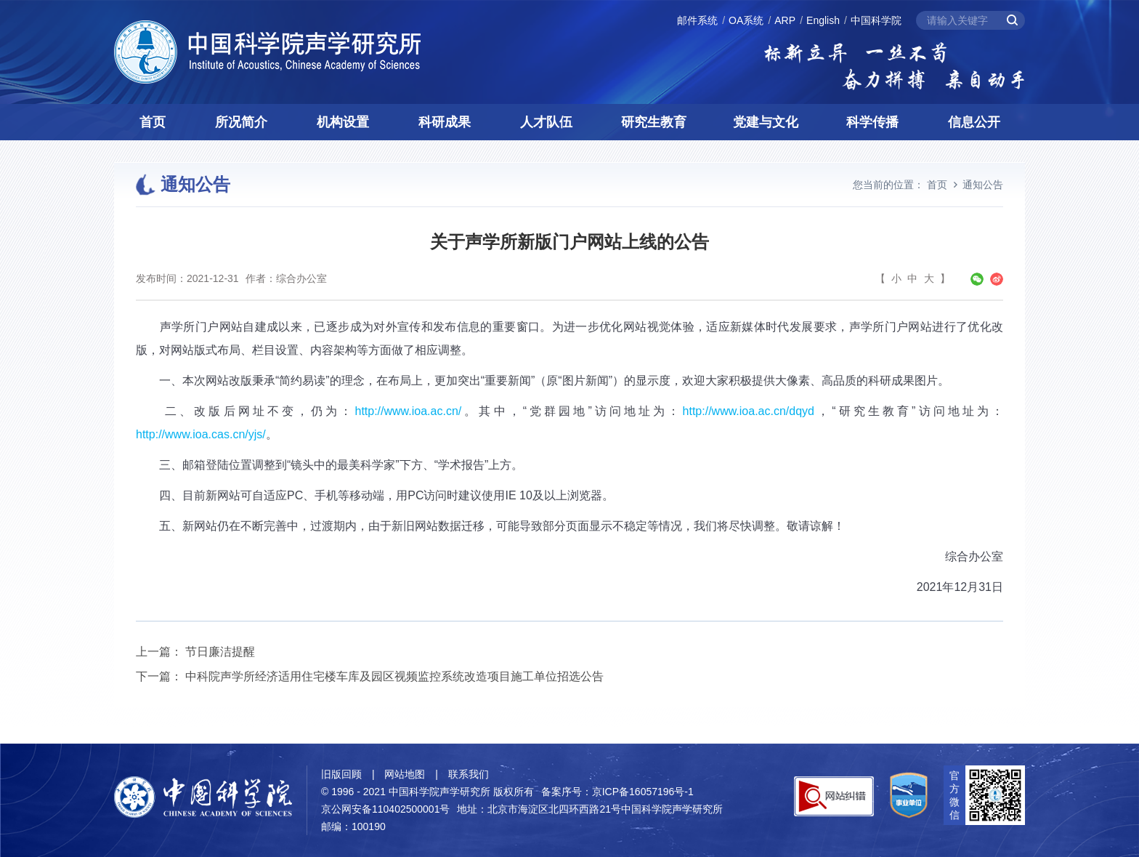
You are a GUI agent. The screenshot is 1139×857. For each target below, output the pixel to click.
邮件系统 (697, 20)
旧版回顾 (341, 774)
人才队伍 (546, 122)
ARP (784, 20)
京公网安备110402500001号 (385, 809)
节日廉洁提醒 (220, 651)
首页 (152, 122)
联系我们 (468, 774)
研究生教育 (653, 122)
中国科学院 (876, 20)
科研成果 (444, 122)
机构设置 (343, 122)
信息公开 (974, 122)
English (823, 20)
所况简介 (241, 122)
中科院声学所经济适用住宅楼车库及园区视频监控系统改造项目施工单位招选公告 (394, 676)
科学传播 (872, 122)
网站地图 (404, 774)
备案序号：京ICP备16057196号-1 (617, 791)
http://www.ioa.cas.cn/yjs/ (201, 434)
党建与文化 (765, 122)
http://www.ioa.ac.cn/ (407, 411)
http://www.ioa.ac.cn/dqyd (748, 411)
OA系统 (746, 20)
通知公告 (982, 184)
